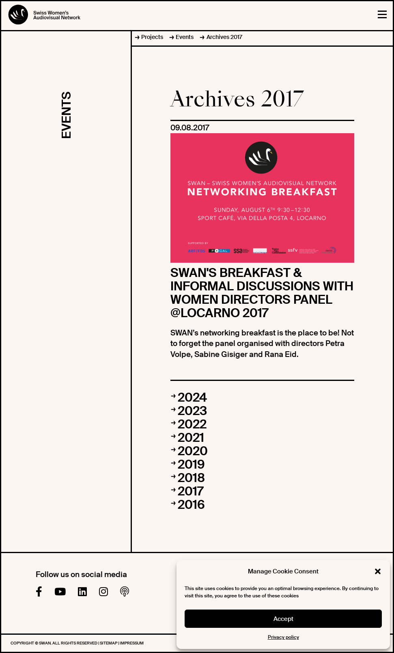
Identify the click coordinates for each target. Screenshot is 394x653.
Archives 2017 (224, 37)
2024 (192, 397)
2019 (191, 464)
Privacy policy (283, 637)
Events (185, 37)
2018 (191, 478)
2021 (191, 437)
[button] (378, 571)
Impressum (132, 643)
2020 (193, 451)
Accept (283, 619)
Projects (152, 37)
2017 (190, 491)
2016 (191, 504)
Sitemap (109, 643)
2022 (192, 424)
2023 (192, 411)
